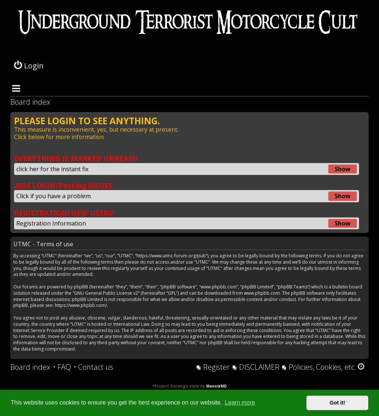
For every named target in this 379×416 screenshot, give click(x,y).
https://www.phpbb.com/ (81, 305)
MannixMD (216, 386)
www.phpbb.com (262, 293)
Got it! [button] (337, 403)
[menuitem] (62, 367)
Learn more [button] (240, 402)
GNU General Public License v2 (106, 293)
